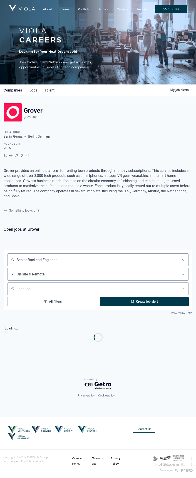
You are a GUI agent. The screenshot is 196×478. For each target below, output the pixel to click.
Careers (122, 9)
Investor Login (147, 9)
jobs (33, 90)
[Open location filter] (183, 289)
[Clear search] (183, 260)
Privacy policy (86, 395)
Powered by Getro (181, 313)
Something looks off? (21, 210)
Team (65, 9)
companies (13, 90)
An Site (169, 464)
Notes (103, 9)
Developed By (176, 470)
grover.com (32, 117)
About (47, 9)
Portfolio (84, 9)
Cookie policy (106, 395)
